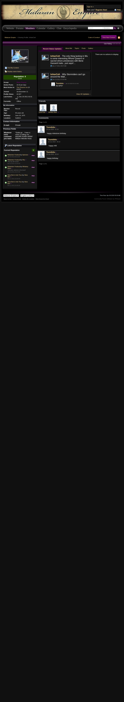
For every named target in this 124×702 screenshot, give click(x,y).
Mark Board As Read (42, 199)
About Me (68, 48)
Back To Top (8, 199)
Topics (77, 48)
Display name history (13, 72)
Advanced (118, 28)
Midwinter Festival (14, 155)
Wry (23, 160)
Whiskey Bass (52, 112)
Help (117, 10)
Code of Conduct (94, 37)
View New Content (108, 37)
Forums (19, 28)
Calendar (41, 28)
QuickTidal (42, 112)
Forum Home (17, 199)
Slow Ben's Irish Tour (15, 175)
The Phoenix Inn (22, 87)
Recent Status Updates (52, 49)
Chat (59, 28)
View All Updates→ (83, 94)
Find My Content (12, 68)
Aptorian (25, 155)
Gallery (51, 28)
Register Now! (101, 10)
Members (30, 28)
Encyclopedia (70, 28)
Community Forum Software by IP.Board (107, 199)
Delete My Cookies (28, 199)
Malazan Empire (10, 37)
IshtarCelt (55, 56)
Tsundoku (60, 83)
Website (10, 28)
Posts (83, 48)
